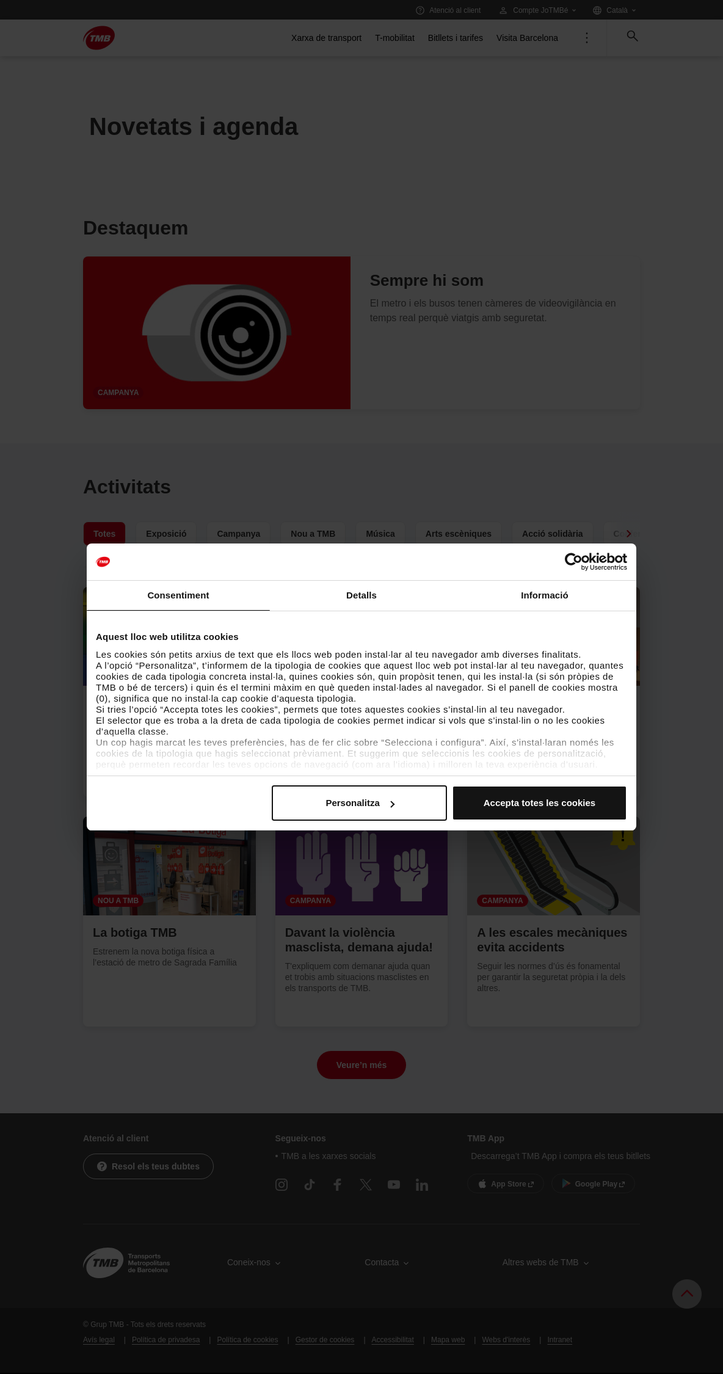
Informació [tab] (545, 595)
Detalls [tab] (361, 595)
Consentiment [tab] (178, 595)
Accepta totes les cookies (539, 803)
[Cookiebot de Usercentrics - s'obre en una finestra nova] (573, 562)
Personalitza (359, 803)
